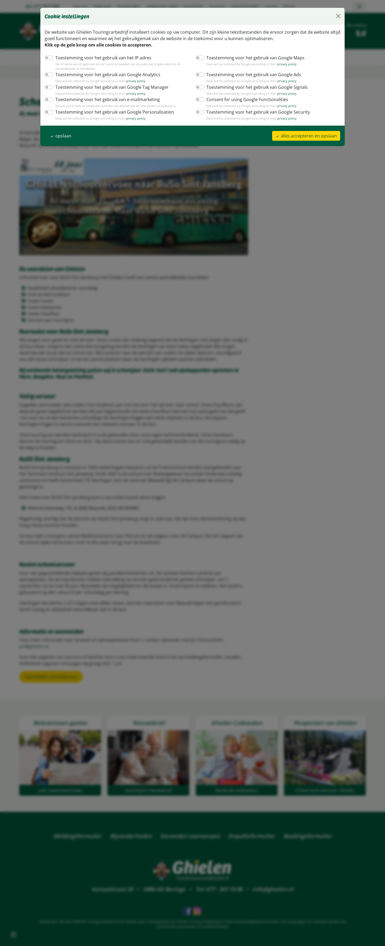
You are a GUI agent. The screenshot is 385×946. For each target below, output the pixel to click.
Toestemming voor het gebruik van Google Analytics (104, 74)
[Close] (338, 16)
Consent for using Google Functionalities (244, 99)
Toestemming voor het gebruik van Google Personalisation (110, 112)
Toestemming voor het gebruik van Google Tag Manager (108, 87)
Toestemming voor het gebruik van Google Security (254, 112)
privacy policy (281, 64)
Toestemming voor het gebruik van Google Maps (252, 57)
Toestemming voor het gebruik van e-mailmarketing (103, 99)
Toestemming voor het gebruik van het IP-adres (100, 57)
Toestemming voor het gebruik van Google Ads (250, 74)
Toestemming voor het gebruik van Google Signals (254, 87)
